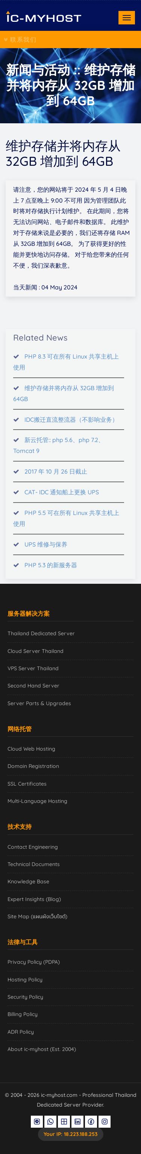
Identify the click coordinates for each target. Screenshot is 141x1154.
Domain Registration (33, 766)
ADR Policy (21, 1031)
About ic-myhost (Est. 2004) (42, 1049)
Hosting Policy (25, 979)
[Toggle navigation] (126, 17)
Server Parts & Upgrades (39, 703)
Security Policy (25, 996)
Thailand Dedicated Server (41, 633)
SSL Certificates (27, 783)
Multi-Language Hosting (37, 801)
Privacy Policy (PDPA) (34, 962)
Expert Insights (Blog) (34, 899)
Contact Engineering (33, 847)
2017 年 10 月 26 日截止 (55, 475)
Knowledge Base (28, 881)
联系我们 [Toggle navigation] (20, 39)
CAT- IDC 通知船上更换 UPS (61, 496)
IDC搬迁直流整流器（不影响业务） (71, 423)
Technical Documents (34, 864)
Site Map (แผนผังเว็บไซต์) (37, 916)
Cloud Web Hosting (31, 748)
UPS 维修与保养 (45, 548)
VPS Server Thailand (33, 668)
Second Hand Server (33, 685)
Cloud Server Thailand (36, 651)
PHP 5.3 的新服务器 (50, 568)
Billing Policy (23, 1014)
